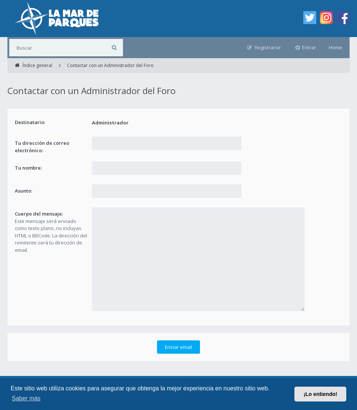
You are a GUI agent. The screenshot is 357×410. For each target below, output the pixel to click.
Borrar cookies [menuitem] (249, 376)
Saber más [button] (26, 398)
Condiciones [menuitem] (145, 376)
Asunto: (23, 190)
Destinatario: (30, 122)
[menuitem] (306, 47)
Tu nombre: (28, 167)
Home (335, 47)
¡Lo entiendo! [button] (320, 394)
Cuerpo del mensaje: (39, 213)
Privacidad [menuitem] (178, 376)
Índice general (23, 376)
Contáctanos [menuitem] (211, 376)
